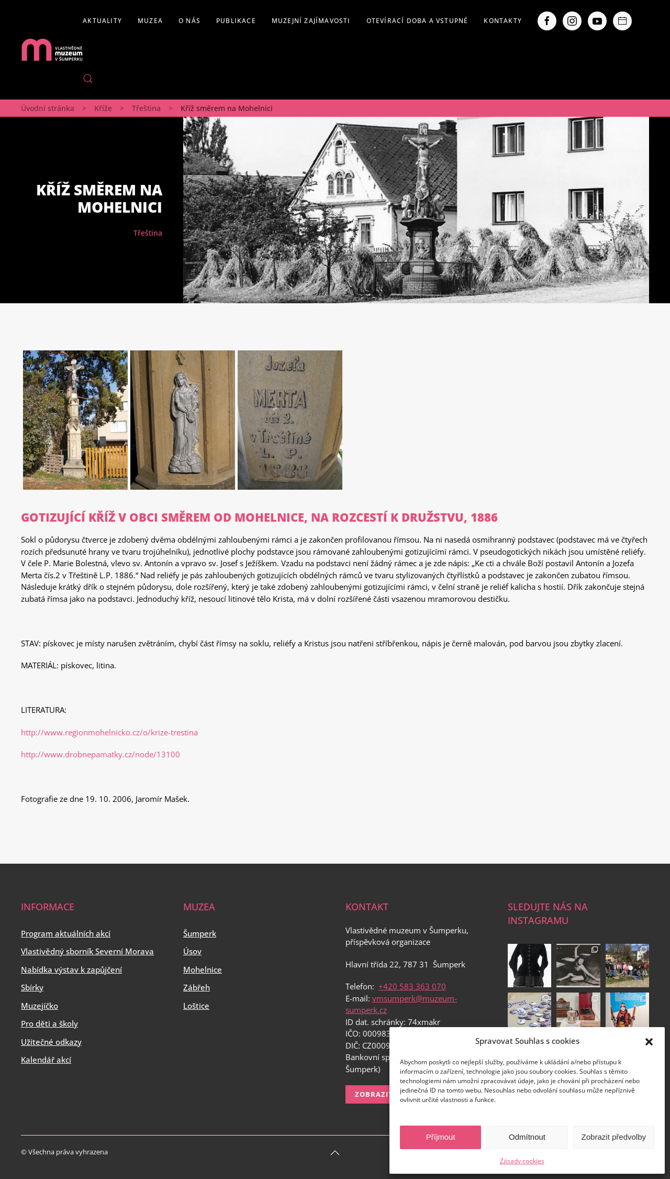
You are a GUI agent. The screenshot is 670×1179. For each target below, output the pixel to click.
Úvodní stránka (47, 108)
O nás (189, 20)
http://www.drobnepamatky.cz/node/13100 (100, 754)
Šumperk (199, 933)
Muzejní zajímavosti (311, 20)
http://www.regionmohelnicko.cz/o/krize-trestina (109, 732)
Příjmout (440, 1136)
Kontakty (503, 20)
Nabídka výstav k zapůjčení (71, 969)
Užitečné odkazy (51, 1042)
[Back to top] (335, 1153)
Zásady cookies (522, 1160)
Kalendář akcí (46, 1059)
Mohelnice (202, 969)
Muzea (150, 20)
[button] (649, 1040)
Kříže (103, 108)
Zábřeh (196, 987)
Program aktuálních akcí (65, 933)
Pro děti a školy (49, 1023)
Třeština (146, 108)
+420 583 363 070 (412, 986)
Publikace (236, 20)
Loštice (196, 1005)
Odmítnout (527, 1136)
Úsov (192, 951)
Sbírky (32, 987)
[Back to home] (52, 50)
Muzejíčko (39, 1005)
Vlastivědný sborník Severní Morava (87, 951)
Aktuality (102, 20)
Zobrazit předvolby (614, 1136)
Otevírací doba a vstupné (417, 20)
